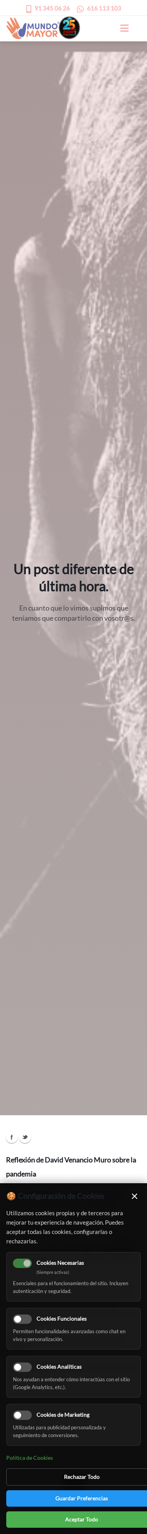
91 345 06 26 (52, 8)
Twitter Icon (25, 1137)
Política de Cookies (29, 1457)
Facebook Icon (12, 1137)
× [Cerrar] (134, 1195)
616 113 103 (104, 8)
